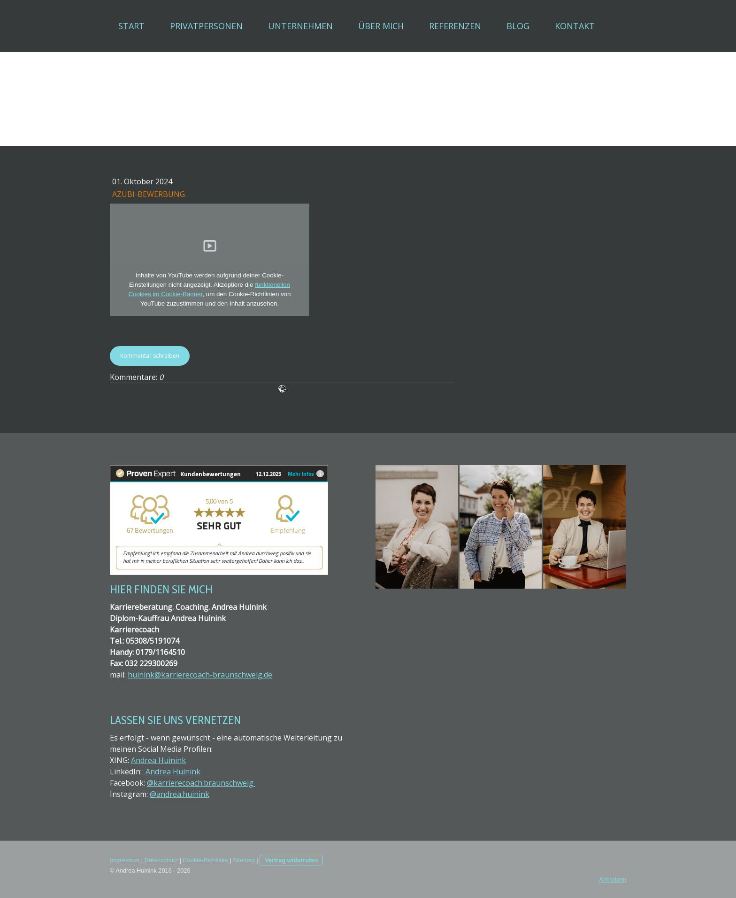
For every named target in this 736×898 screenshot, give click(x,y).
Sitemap (244, 860)
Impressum (124, 860)
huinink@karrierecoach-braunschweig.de (200, 675)
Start (131, 26)
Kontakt (575, 26)
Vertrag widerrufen (291, 860)
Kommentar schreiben (149, 356)
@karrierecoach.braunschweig (201, 783)
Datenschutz (161, 860)
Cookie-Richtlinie (205, 860)
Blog (517, 26)
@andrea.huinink (179, 794)
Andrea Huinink (158, 760)
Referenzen (455, 26)
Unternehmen (300, 26)
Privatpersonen (206, 26)
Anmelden (612, 879)
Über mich (381, 26)
